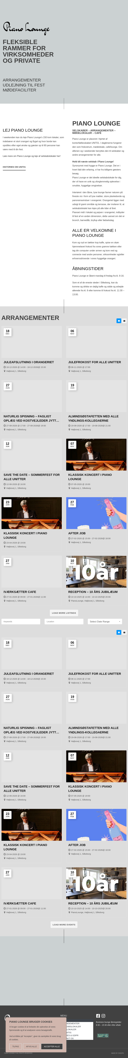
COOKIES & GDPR (69, 1035)
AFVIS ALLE (31, 1046)
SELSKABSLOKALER (70, 1026)
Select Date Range (105, 621)
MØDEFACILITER (19, 90)
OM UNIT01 (65, 1032)
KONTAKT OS (67, 1038)
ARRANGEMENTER (22, 80)
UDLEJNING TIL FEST (24, 85)
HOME (63, 1020)
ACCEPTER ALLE (52, 1046)
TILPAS (15, 1046)
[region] (36, 1034)
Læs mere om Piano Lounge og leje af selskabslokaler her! (32, 291)
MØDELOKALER (68, 1029)
